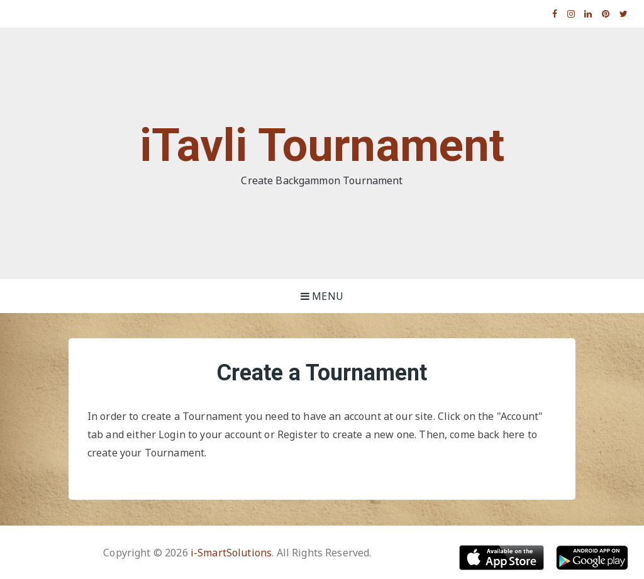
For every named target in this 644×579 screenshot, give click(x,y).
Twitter (623, 13)
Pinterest (606, 13)
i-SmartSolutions (231, 553)
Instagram (571, 13)
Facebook (555, 13)
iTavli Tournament (322, 145)
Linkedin (588, 13)
